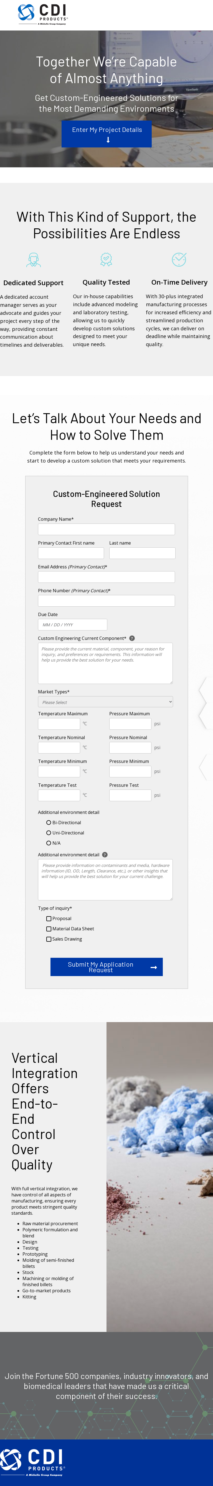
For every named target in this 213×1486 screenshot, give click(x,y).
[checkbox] (105, 832)
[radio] (107, 822)
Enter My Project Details (107, 129)
